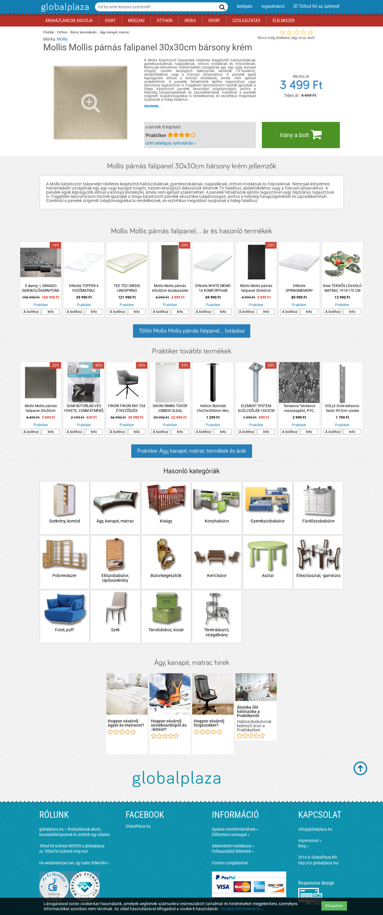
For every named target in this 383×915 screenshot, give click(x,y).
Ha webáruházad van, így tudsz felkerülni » (74, 862)
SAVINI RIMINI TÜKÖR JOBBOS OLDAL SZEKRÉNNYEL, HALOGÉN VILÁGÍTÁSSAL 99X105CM (170, 408)
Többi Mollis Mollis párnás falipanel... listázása (191, 331)
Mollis (62, 39)
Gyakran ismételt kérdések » (235, 829)
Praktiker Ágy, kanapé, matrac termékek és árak (191, 451)
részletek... (152, 106)
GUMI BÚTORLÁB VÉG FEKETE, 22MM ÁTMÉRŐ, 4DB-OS (84, 408)
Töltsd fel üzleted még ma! (66, 851)
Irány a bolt (301, 134)
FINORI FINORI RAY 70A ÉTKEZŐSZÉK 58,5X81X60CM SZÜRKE (126, 408)
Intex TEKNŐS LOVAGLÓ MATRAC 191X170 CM (342, 288)
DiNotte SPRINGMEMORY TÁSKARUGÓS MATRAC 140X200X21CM (299, 288)
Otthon (62, 32)
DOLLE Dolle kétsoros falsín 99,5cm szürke (342, 408)
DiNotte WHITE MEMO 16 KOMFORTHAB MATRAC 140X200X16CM (213, 288)
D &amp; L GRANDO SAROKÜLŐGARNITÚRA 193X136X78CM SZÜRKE (40, 288)
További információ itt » (241, 908)
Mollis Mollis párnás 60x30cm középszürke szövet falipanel (170, 288)
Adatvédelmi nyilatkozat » (233, 845)
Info (51, 312)
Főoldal (48, 32)
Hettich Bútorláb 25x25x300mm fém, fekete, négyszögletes (213, 408)
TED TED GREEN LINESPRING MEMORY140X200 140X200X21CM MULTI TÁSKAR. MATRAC (127, 288)
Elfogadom (334, 906)
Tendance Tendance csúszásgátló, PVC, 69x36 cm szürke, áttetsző (299, 408)
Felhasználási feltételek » (233, 851)
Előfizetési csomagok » (230, 834)
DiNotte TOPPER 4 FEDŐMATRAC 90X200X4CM (84, 288)
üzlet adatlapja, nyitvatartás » (171, 143)
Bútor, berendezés (84, 32)
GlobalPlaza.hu (138, 826)
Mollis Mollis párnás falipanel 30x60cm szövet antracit (256, 288)
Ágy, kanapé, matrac (114, 32)
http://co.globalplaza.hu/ (318, 862)
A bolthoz (31, 312)
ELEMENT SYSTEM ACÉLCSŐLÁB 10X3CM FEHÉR (256, 408)
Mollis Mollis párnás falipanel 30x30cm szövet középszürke (41, 408)
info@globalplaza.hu (315, 829)
